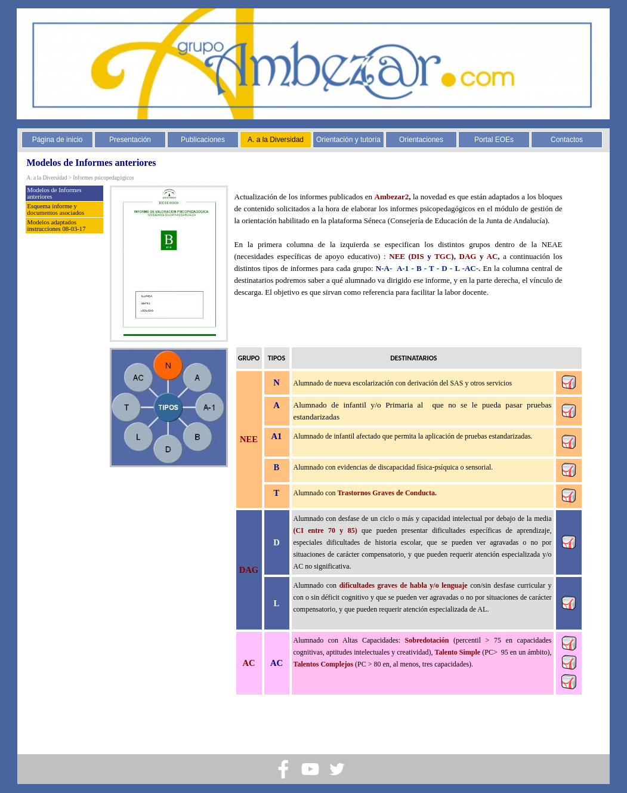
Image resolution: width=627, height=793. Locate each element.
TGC (442, 256)
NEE (397, 256)
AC (492, 256)
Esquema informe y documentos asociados (56, 209)
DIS (417, 256)
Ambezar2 (392, 196)
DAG (468, 256)
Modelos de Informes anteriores (54, 193)
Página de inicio (57, 139)
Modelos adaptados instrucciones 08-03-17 (56, 225)
